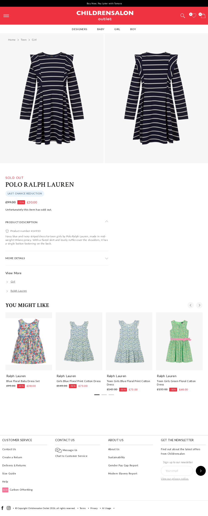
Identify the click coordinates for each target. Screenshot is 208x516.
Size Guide (9, 473)
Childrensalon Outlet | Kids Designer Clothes (105, 15)
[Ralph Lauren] (16, 290)
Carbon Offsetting (17, 489)
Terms (83, 508)
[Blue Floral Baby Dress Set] (28, 341)
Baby (100, 29)
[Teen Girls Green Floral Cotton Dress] (179, 341)
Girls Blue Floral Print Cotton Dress (79, 381)
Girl (117, 29)
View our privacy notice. (175, 478)
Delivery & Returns (14, 465)
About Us (113, 449)
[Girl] (10, 281)
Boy (133, 29)
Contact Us (9, 449)
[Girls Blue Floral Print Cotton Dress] (79, 341)
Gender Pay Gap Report (123, 465)
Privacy (94, 508)
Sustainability (116, 457)
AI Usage (106, 508)
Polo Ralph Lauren (39, 184)
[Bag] (203, 15)
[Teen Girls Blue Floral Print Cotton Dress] (129, 341)
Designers (79, 29)
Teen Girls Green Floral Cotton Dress (176, 382)
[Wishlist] (194, 15)
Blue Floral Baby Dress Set (23, 381)
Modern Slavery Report (122, 473)
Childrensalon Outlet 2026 (41, 508)
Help (5, 481)
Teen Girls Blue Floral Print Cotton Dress (128, 382)
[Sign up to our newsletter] (201, 471)
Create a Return (12, 457)
